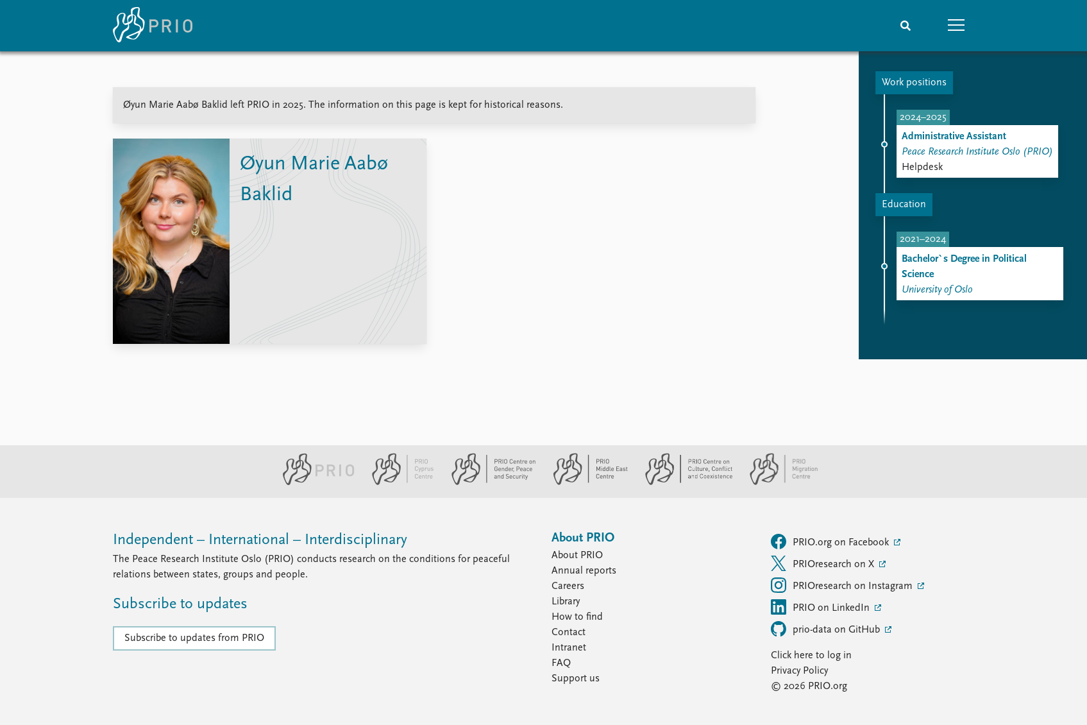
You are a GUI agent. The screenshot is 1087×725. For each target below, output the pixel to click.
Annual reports (584, 571)
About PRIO (577, 555)
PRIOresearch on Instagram (843, 585)
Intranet (569, 648)
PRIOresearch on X (824, 563)
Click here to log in (811, 656)
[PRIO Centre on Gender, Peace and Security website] (488, 482)
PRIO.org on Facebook (831, 541)
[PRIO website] (313, 482)
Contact (569, 632)
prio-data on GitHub (826, 628)
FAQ (561, 663)
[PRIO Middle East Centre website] (585, 482)
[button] (956, 25)
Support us (576, 679)
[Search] (905, 25)
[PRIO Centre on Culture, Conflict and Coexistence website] (683, 482)
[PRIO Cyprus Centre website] (397, 482)
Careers (568, 586)
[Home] (152, 25)
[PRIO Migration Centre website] (777, 482)
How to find (577, 617)
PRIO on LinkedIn (821, 607)
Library (566, 602)
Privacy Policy (799, 671)
